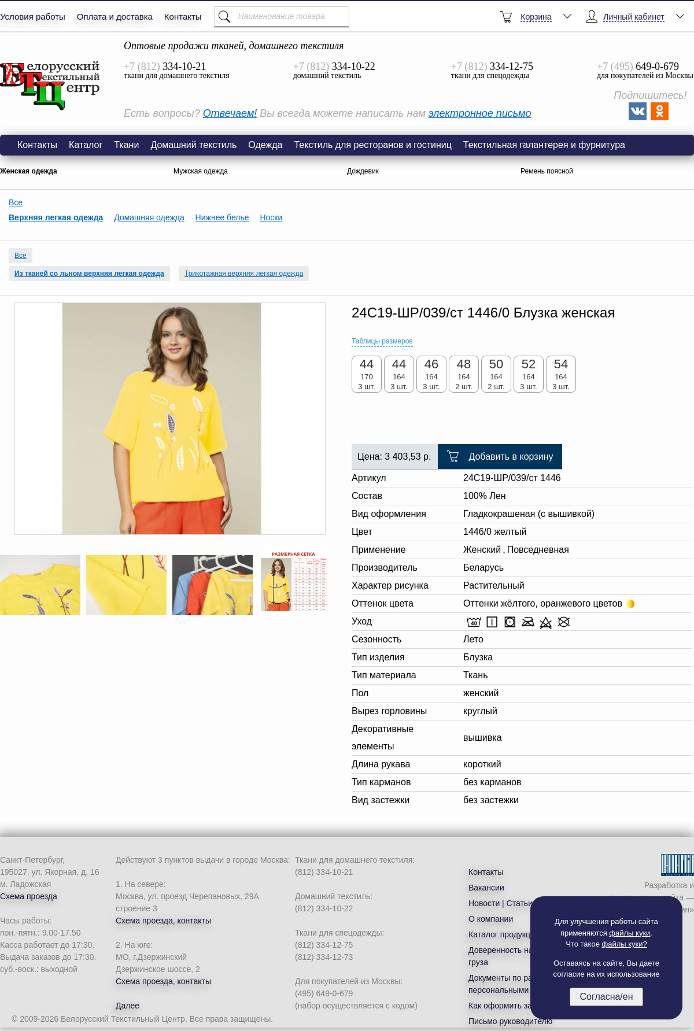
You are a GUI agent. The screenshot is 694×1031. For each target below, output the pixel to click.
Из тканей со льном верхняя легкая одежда (89, 273)
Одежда (265, 145)
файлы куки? (624, 944)
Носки (271, 217)
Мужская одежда (201, 171)
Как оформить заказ (506, 1005)
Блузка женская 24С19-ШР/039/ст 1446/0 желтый (50, 86)
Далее (127, 1005)
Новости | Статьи (500, 903)
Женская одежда (28, 171)
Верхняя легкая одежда (56, 217)
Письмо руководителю (510, 1021)
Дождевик (363, 171)
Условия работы (32, 16)
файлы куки (629, 933)
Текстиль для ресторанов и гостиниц (372, 145)
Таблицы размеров (382, 341)
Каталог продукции (504, 934)
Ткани (126, 145)
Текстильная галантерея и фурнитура (544, 145)
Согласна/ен (606, 997)
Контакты (183, 16)
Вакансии (486, 887)
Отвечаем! (230, 113)
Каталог (85, 145)
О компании (490, 918)
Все (16, 202)
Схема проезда (28, 896)
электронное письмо (480, 113)
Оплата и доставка (115, 16)
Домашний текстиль (193, 145)
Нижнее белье (222, 217)
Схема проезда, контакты (163, 920)
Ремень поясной (546, 171)
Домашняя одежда (149, 217)
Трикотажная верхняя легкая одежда (243, 273)
